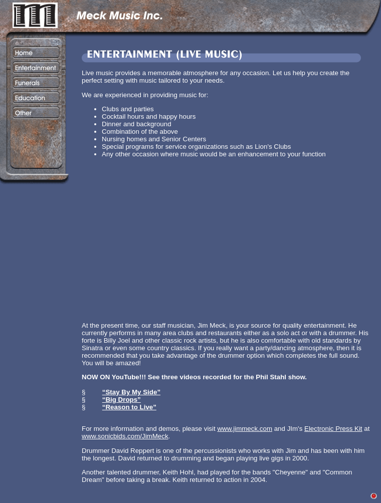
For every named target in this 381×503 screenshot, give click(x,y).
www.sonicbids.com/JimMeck (125, 436)
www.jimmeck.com (244, 428)
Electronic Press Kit (333, 428)
